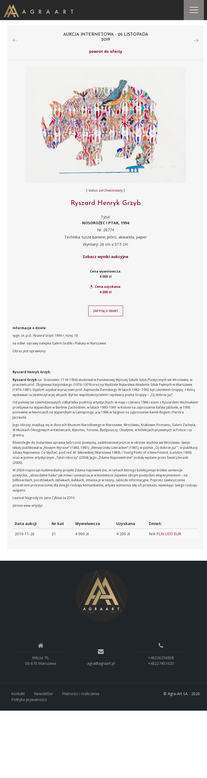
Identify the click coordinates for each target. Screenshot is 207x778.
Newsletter (43, 695)
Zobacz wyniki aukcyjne (105, 258)
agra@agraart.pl (101, 664)
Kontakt (18, 695)
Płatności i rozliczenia (80, 695)
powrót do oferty (105, 53)
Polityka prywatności (29, 700)
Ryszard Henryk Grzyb (106, 204)
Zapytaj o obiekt (105, 312)
